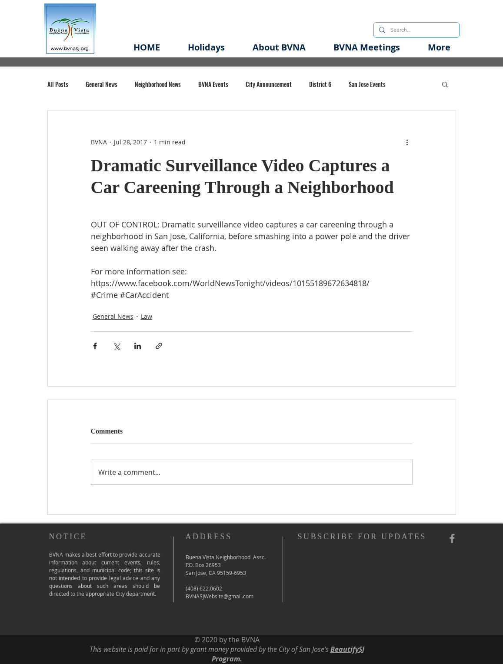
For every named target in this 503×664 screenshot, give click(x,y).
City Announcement (269, 84)
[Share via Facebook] (95, 346)
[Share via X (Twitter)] (116, 346)
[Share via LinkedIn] (137, 346)
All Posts (57, 84)
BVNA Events (213, 84)
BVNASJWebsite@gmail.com (219, 596)
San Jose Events (367, 84)
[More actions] (407, 142)
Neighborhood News (158, 84)
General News (101, 84)
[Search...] (415, 30)
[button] (279, 47)
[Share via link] (159, 346)
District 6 (320, 84)
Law (146, 316)
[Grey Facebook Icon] (452, 538)
